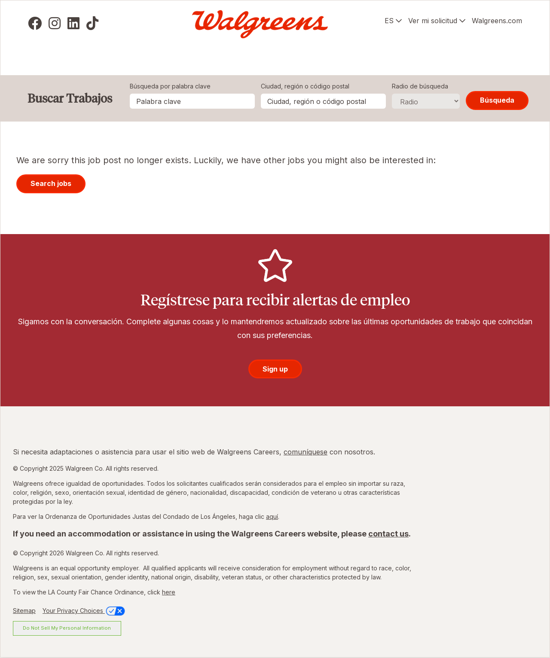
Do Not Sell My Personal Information (67, 628)
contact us (388, 533)
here (168, 592)
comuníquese (305, 452)
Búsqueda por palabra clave (170, 86)
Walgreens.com (497, 20)
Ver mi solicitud (432, 20)
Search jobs (51, 183)
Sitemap (24, 610)
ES (389, 20)
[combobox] (323, 101)
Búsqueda (497, 100)
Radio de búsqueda (420, 86)
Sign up (275, 369)
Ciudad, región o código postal (305, 86)
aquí (272, 516)
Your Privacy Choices (84, 610)
